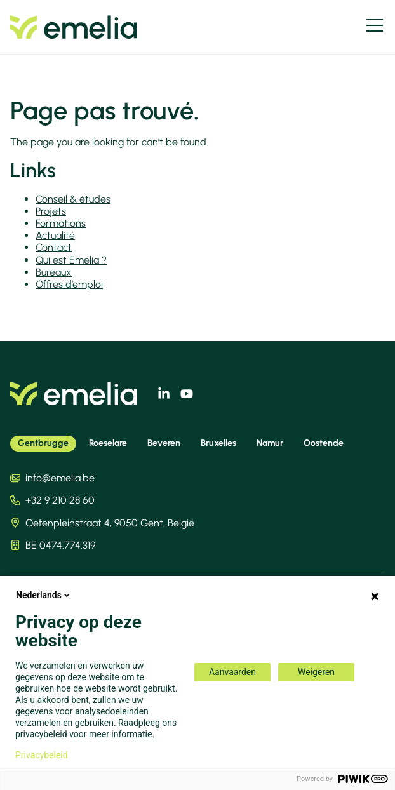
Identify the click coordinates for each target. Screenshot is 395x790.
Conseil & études (73, 199)
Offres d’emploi (69, 284)
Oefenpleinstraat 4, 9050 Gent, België (109, 523)
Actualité (55, 235)
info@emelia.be (60, 478)
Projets (51, 211)
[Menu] (375, 25)
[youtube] (186, 393)
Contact (54, 247)
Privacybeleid (41, 755)
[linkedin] (163, 393)
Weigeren (316, 672)
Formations (61, 223)
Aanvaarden (232, 672)
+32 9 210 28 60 (60, 500)
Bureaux (54, 272)
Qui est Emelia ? (71, 260)
